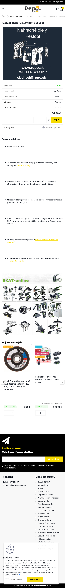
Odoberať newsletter (17, 452)
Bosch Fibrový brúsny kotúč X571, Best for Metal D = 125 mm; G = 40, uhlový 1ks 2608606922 (17, 385)
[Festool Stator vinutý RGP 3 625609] (32, 53)
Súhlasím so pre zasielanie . (29, 466)
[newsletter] (54, 459)
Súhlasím (35, 579)
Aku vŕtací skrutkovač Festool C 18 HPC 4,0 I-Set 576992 (47, 380)
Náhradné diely (16, 16)
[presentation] (3, 382)
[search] (57, 9)
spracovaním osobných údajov (28, 465)
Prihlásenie (43, 2)
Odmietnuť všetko (16, 579)
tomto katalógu (24, 165)
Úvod (4, 16)
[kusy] (40, 120)
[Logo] (32, 9)
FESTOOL (30, 16)
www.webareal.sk (42, 585)
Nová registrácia (57, 2)
